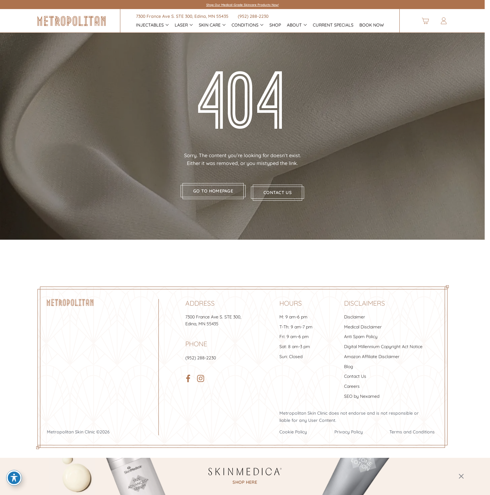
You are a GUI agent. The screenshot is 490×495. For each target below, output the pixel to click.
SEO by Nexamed (361, 393)
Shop (275, 25)
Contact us (280, 191)
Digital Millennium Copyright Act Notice (383, 344)
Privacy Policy (348, 429)
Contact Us (355, 374)
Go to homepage (211, 191)
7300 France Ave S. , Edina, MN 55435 (182, 16)
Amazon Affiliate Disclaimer (371, 354)
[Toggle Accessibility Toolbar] (14, 477)
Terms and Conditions (412, 429)
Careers (352, 384)
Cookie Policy (293, 429)
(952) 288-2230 (253, 16)
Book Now (371, 25)
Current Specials (333, 25)
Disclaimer (354, 314)
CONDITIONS (245, 25)
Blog (348, 364)
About (294, 25)
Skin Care (210, 25)
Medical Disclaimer (363, 324)
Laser (181, 25)
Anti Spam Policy (361, 334)
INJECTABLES (150, 25)
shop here (245, 482)
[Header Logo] (72, 21)
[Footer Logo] (70, 300)
